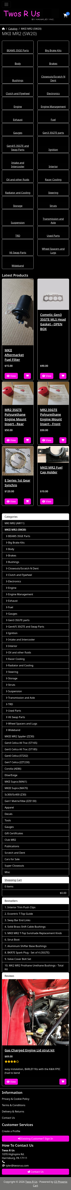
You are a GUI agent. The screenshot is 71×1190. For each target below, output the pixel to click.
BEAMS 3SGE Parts (18, 50)
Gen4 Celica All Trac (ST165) (21, 743)
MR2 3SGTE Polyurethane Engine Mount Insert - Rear (15, 417)
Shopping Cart (13, 880)
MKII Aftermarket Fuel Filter (14, 355)
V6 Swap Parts (17, 252)
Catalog (13, 28)
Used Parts (53, 235)
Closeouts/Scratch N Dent (22, 568)
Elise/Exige (11, 775)
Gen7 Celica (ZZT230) (17, 762)
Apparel (9, 807)
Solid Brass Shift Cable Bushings (26, 926)
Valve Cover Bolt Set (19, 959)
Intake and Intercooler (20, 639)
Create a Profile (11, 1131)
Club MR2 (10, 840)
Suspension (18, 222)
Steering (53, 192)
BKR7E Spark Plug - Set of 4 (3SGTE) (28, 952)
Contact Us (8, 1118)
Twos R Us (31, 1182)
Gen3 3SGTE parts (53, 132)
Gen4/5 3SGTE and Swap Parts (25, 626)
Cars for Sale (12, 859)
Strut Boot (13, 939)
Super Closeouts (14, 865)
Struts (53, 206)
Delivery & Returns (13, 1111)
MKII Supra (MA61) (16, 781)
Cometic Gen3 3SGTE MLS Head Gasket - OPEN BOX (53, 322)
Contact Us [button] (35, 1171)
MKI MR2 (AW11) (14, 523)
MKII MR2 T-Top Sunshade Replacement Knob (34, 933)
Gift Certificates (14, 833)
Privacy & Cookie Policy (15, 1099)
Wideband (18, 265)
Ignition (53, 149)
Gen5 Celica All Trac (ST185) (21, 749)
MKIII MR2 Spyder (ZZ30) (19, 736)
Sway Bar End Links (18, 920)
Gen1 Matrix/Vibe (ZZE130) (20, 801)
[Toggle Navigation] (6, 4)
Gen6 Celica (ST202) (16, 755)
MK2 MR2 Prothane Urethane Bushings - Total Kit (34, 967)
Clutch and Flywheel (18, 93)
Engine (18, 106)
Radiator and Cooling (17, 192)
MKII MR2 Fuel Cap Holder (51, 469)
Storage (17, 206)
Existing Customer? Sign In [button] (35, 1138)
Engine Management (53, 106)
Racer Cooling (53, 179)
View (11, 376)
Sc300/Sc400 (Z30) (15, 794)
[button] (65, 15)
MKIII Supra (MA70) (16, 788)
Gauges (17, 132)
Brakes (53, 63)
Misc (7, 872)
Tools (8, 820)
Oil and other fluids (17, 179)
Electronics (53, 93)
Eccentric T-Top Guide (20, 913)
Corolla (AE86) (13, 768)
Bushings (17, 80)
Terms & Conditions (13, 1105)
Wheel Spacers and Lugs (21, 723)
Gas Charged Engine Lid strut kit (29, 1050)
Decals (8, 814)
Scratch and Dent (15, 852)
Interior (53, 166)
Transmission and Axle (20, 697)
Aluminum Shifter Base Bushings (27, 946)
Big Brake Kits (53, 50)
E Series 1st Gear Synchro (17, 482)
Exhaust (18, 119)
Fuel (53, 119)
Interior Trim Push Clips (21, 907)
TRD (17, 235)
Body (18, 63)
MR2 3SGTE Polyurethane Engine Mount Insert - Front (51, 417)
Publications (12, 846)
